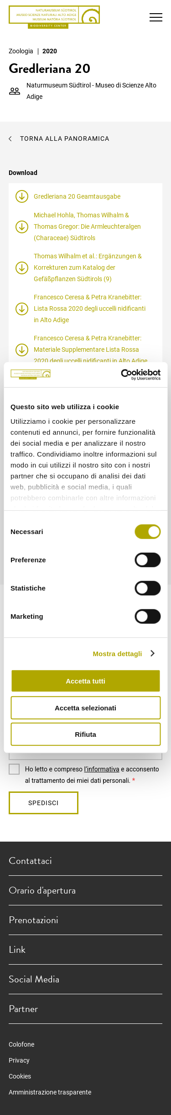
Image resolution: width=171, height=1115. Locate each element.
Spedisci (43, 803)
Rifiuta (85, 734)
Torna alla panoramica (64, 138)
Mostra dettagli (117, 653)
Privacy (19, 1060)
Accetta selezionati (85, 707)
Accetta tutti (85, 681)
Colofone (21, 1044)
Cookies (20, 1076)
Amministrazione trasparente (50, 1092)
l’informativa (101, 769)
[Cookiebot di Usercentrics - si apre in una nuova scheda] (122, 374)
